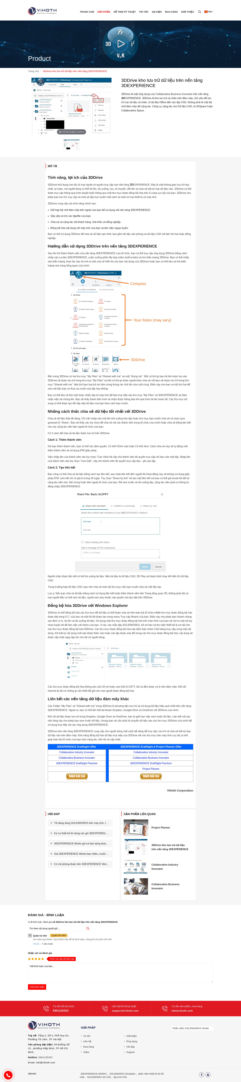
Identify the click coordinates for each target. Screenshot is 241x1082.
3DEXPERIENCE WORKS (94, 1074)
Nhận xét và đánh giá (40, 953)
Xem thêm (107, 810)
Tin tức (144, 11)
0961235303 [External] (45, 1057)
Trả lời (36, 944)
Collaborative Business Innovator (173, 94)
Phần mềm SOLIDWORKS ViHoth (191, 1028)
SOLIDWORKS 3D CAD (99, 1077)
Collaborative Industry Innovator (77, 752)
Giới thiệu (187, 11)
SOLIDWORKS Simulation (122, 1074)
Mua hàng (171, 11)
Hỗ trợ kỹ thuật (124, 11)
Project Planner (151, 769)
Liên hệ (87, 1041)
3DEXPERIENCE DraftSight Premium (77, 763)
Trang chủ (87, 11)
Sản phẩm (103, 11)
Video (86, 1052)
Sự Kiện (157, 11)
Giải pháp (88, 1027)
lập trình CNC (120, 1077)
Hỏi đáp (130, 1046)
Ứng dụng (131, 1041)
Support (130, 1052)
